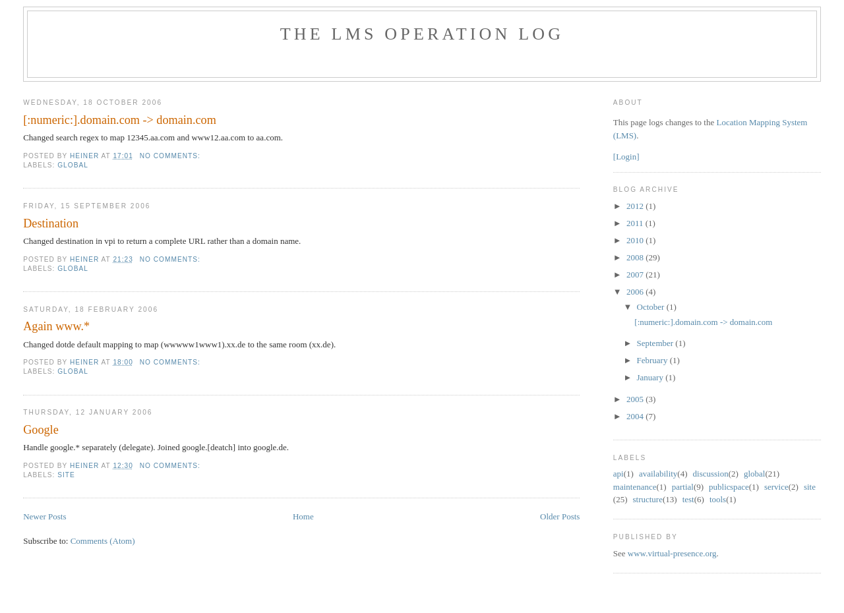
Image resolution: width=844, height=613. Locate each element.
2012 (636, 206)
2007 (636, 274)
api (618, 474)
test (688, 499)
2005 (636, 399)
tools (717, 499)
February (653, 360)
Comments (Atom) (103, 541)
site (66, 475)
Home (303, 516)
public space (729, 487)
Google (41, 429)
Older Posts (560, 516)
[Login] (626, 156)
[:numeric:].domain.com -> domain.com (119, 120)
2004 (636, 416)
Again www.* (56, 326)
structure (647, 499)
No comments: (171, 156)
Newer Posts (44, 516)
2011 (636, 223)
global (72, 165)
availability (658, 474)
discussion (711, 474)
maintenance (635, 487)
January (651, 377)
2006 (636, 292)
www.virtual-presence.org (672, 553)
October (652, 307)
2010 (636, 240)
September (656, 343)
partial (683, 487)
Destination (50, 223)
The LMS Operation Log (422, 34)
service (776, 487)
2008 (636, 257)
